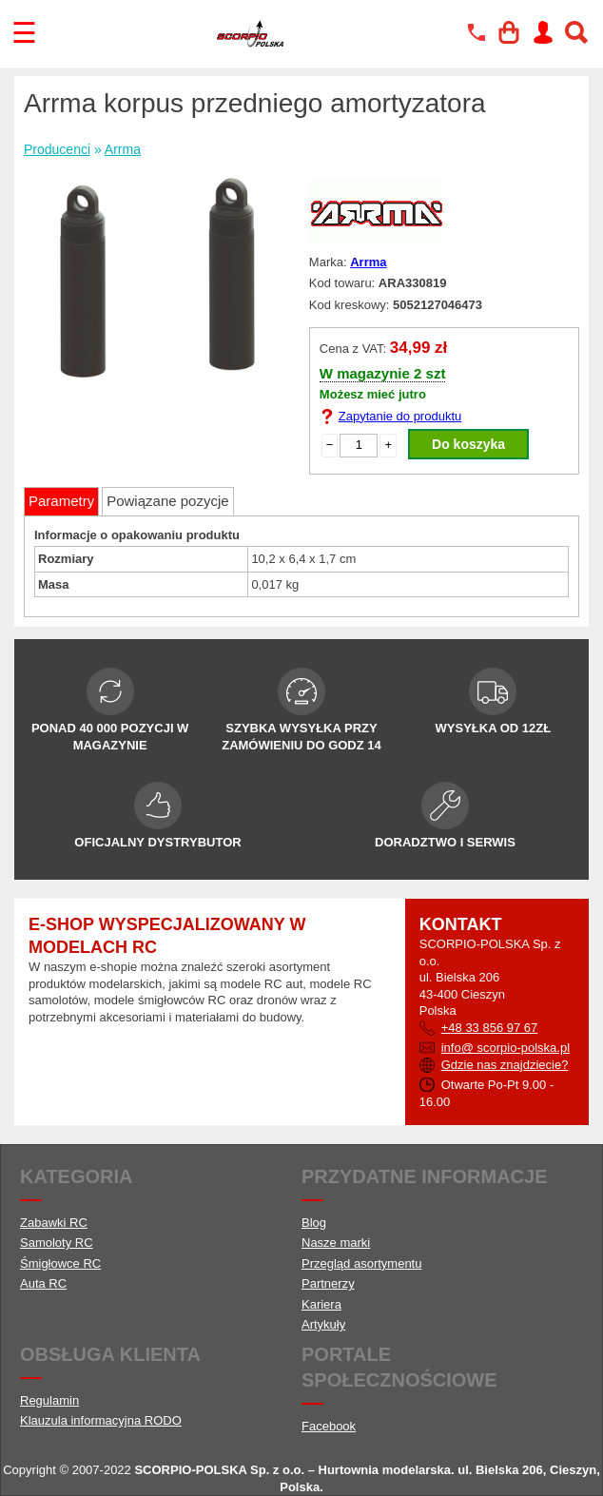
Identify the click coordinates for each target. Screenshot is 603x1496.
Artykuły (323, 1324)
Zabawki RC (54, 1222)
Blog (314, 1222)
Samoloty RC (56, 1242)
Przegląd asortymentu (361, 1263)
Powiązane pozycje (167, 501)
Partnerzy (328, 1283)
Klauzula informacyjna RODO (101, 1420)
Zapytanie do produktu (400, 416)
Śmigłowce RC (60, 1263)
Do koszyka (468, 444)
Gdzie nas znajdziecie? (505, 1065)
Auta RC (43, 1283)
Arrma (123, 149)
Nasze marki (336, 1242)
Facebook (329, 1426)
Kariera (321, 1304)
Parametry (61, 501)
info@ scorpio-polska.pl (505, 1047)
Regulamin (49, 1400)
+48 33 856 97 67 (489, 1027)
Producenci (57, 149)
